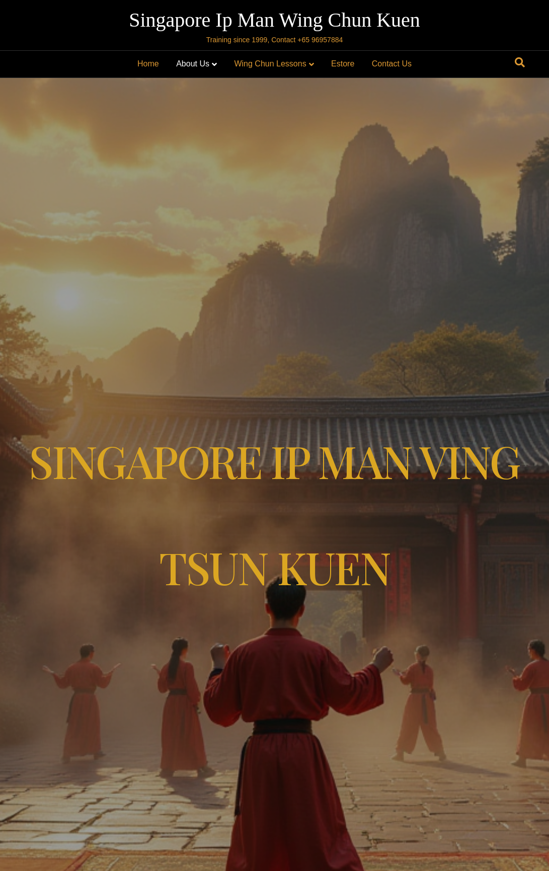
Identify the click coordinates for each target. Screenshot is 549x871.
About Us (192, 63)
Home (148, 63)
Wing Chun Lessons (270, 63)
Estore (342, 63)
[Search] (520, 62)
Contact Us (392, 63)
